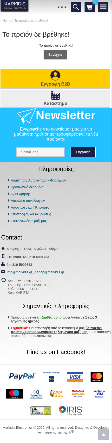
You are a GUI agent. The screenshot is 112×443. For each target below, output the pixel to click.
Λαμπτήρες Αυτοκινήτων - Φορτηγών (38, 180)
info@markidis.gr (19, 272)
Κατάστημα (55, 103)
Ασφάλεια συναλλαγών (28, 201)
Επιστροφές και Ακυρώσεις (31, 214)
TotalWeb (65, 433)
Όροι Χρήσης (21, 194)
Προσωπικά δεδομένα (27, 187)
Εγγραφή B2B (55, 84)
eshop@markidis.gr (49, 272)
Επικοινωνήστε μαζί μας (29, 221)
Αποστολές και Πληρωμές (30, 207)
